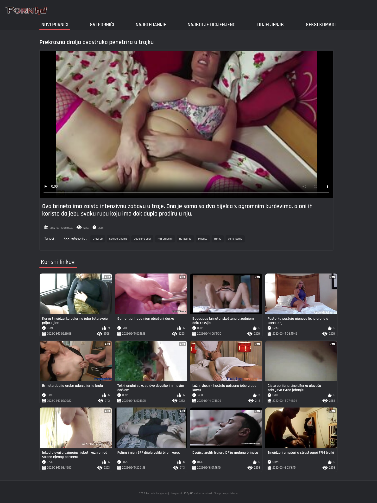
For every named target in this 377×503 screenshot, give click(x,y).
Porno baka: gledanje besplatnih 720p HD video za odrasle (179, 493)
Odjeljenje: (270, 24)
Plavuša (202, 239)
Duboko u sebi (142, 239)
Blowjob (98, 239)
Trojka (217, 239)
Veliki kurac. (235, 239)
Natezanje (185, 239)
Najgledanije (151, 24)
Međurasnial (165, 239)
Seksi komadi (321, 24)
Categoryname (118, 239)
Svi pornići (102, 24)
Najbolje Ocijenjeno (212, 24)
